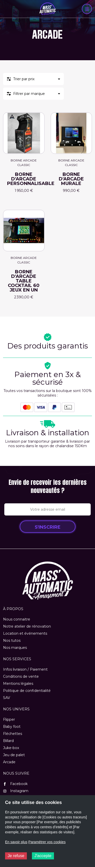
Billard (8, 740)
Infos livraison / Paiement (25, 669)
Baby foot (12, 726)
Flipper (9, 719)
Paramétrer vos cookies (47, 842)
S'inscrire (48, 527)
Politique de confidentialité (27, 690)
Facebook (15, 783)
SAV (6, 697)
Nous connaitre (16, 619)
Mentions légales (18, 683)
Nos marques (15, 647)
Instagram (15, 791)
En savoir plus (16, 842)
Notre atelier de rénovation (27, 626)
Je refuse (16, 856)
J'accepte (42, 856)
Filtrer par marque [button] (29, 93)
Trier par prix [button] (23, 79)
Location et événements (25, 633)
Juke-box (11, 748)
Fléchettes (12, 733)
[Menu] (87, 9)
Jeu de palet (14, 755)
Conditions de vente (21, 676)
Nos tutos (12, 640)
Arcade (9, 762)
